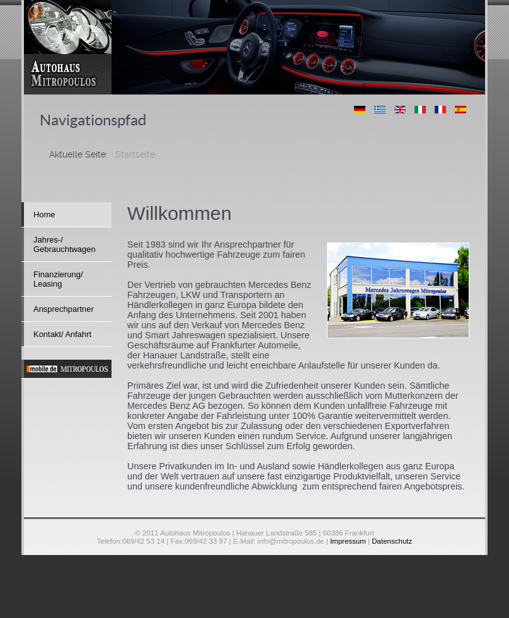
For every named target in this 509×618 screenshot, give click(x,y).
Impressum (348, 541)
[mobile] (66, 369)
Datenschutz (392, 541)
